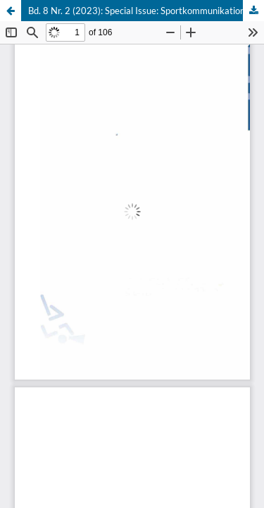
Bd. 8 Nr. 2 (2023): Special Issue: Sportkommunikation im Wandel (146, 10)
